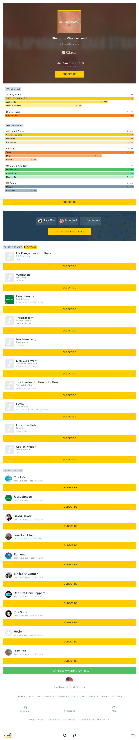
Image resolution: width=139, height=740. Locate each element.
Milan (8, 156)
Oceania (117, 696)
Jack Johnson (23, 299)
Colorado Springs (14, 135)
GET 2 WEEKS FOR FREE (69, 231)
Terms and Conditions (62, 719)
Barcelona (10, 190)
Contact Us (69, 709)
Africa (105, 696)
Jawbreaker (22, 342)
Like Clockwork (26, 360)
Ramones (20, 554)
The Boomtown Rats (26, 364)
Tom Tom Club (24, 535)
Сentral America (68, 696)
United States (17, 131)
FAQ (114, 709)
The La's (20, 477)
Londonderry (12, 169)
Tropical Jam (24, 317)
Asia (31, 696)
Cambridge (11, 173)
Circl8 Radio (11, 115)
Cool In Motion (26, 446)
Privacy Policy (37, 719)
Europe (21, 696)
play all (30, 247)
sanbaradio (11, 102)
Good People (25, 296)
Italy (12, 148)
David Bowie (23, 516)
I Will (20, 403)
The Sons (20, 612)
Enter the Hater (27, 425)
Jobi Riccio (21, 278)
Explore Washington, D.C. (69, 670)
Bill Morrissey (23, 256)
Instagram (25, 709)
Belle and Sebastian (69, 44)
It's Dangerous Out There (34, 253)
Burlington (11, 142)
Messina (10, 159)
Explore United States (69, 683)
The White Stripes (25, 385)
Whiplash (23, 274)
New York (10, 138)
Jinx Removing (26, 339)
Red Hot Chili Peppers (29, 593)
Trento (9, 152)
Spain (13, 183)
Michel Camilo (23, 321)
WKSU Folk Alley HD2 (16, 98)
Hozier (18, 631)
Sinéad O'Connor (26, 573)
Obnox (19, 428)
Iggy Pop (20, 650)
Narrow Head (23, 449)
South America (90, 696)
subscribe (70, 74)
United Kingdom (18, 165)
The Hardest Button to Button (37, 382)
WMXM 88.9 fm (13, 105)
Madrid (9, 187)
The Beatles (22, 407)
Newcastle (11, 177)
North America (46, 696)
